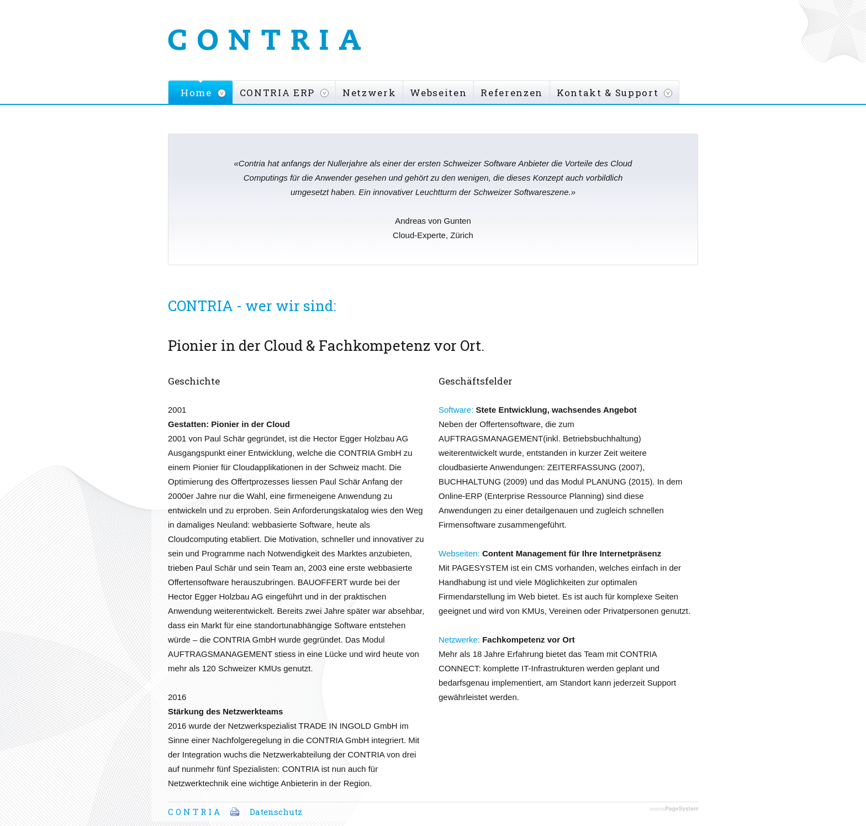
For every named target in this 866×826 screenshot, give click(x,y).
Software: (456, 409)
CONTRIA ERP (277, 92)
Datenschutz (276, 811)
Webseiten (438, 92)
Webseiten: (459, 553)
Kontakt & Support (607, 92)
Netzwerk (369, 92)
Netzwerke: (459, 639)
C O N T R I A (194, 811)
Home (196, 92)
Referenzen (511, 92)
